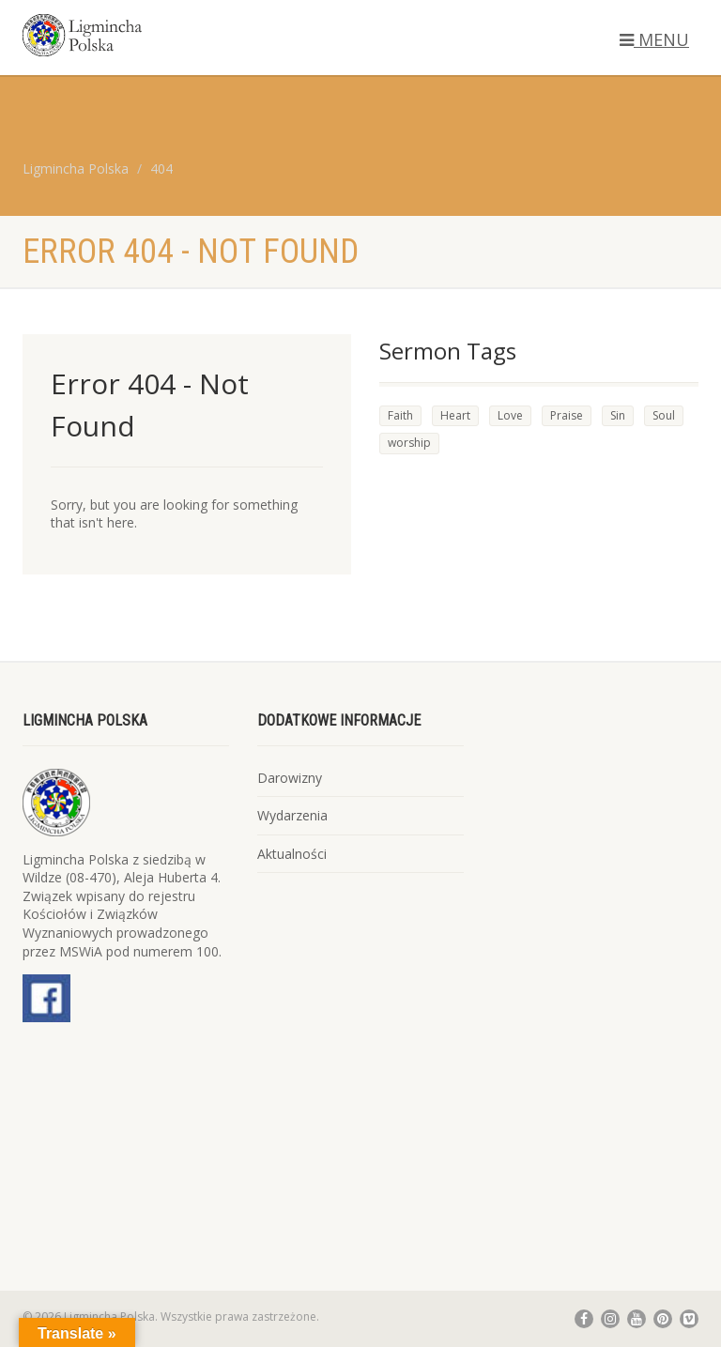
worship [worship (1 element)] (409, 443)
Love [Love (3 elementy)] (510, 415)
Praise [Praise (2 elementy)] (566, 415)
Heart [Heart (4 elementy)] (455, 415)
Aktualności (292, 854)
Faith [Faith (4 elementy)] (400, 415)
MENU (654, 39)
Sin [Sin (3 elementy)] (617, 415)
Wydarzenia (292, 815)
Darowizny (289, 778)
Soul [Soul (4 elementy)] (663, 415)
